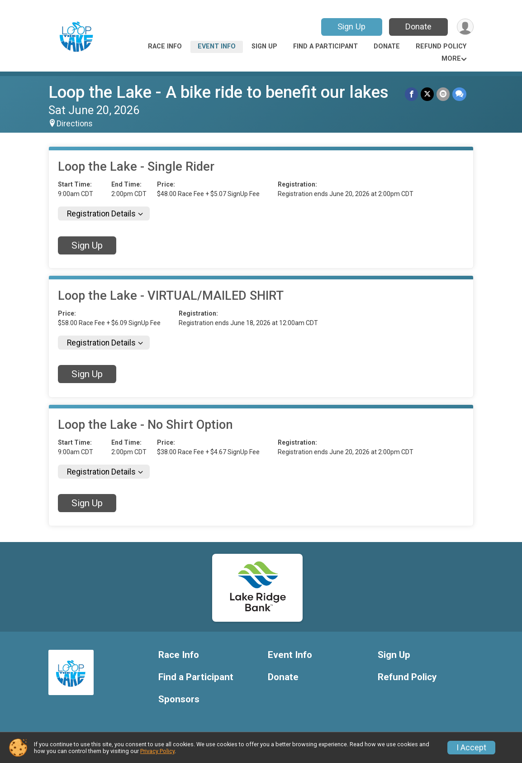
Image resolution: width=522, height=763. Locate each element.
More (451, 58)
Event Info (217, 46)
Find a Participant (325, 46)
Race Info (165, 46)
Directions (75, 123)
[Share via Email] (443, 94)
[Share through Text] (459, 94)
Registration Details (101, 213)
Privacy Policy (157, 751)
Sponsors (178, 699)
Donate (418, 26)
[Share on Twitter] (427, 94)
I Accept (471, 747)
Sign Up (351, 26)
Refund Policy (441, 46)
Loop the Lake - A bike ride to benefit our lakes (218, 92)
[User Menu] (465, 27)
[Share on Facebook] (411, 94)
